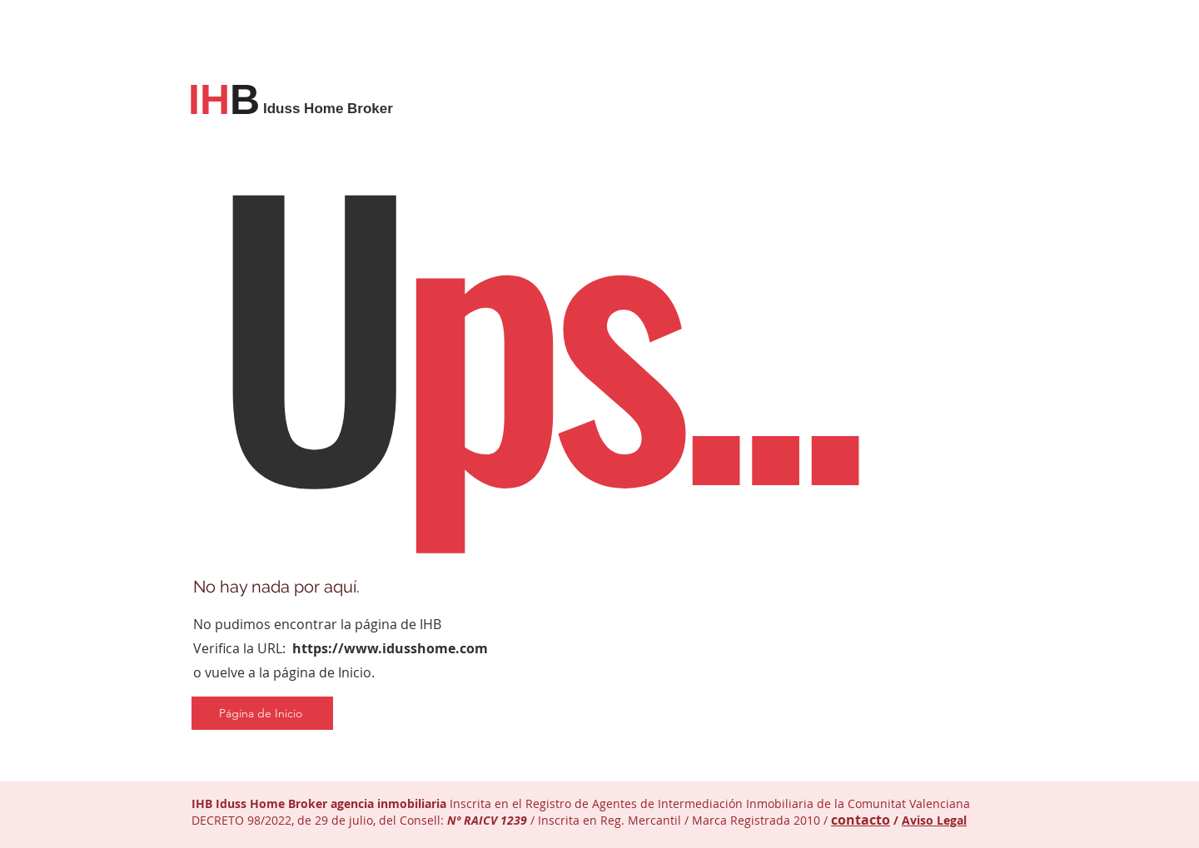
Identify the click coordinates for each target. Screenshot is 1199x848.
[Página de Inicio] (262, 713)
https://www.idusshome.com (390, 648)
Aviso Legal (934, 820)
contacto (860, 820)
